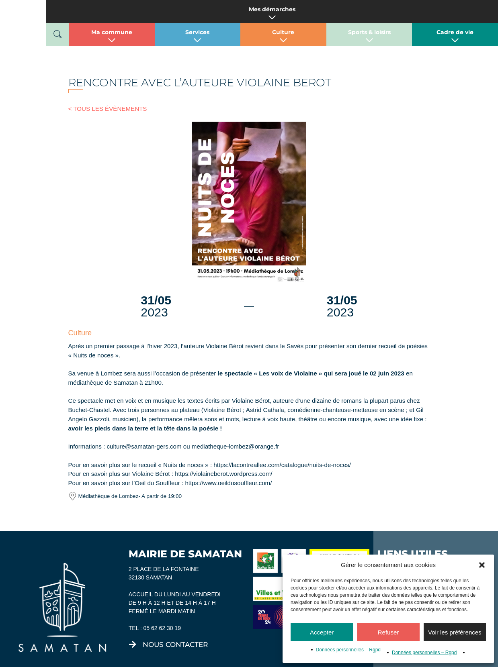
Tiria (235, 659)
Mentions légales (282, 659)
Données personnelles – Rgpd (348, 650)
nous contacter (175, 628)
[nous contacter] (133, 628)
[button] (482, 565)
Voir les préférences (455, 632)
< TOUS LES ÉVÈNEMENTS (104, 107)
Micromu (177, 659)
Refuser (388, 632)
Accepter (322, 632)
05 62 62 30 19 (162, 612)
